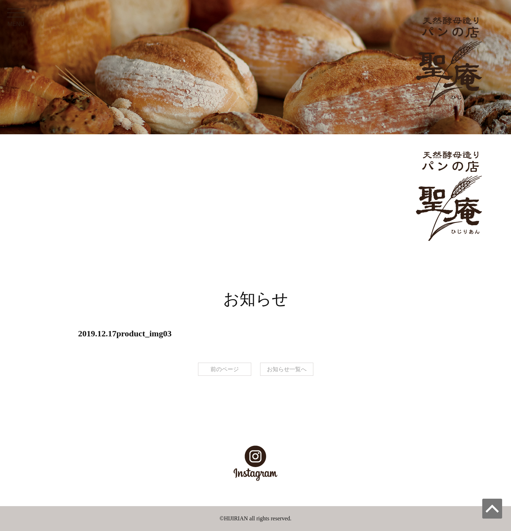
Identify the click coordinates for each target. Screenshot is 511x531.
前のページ (224, 369)
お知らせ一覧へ (287, 369)
